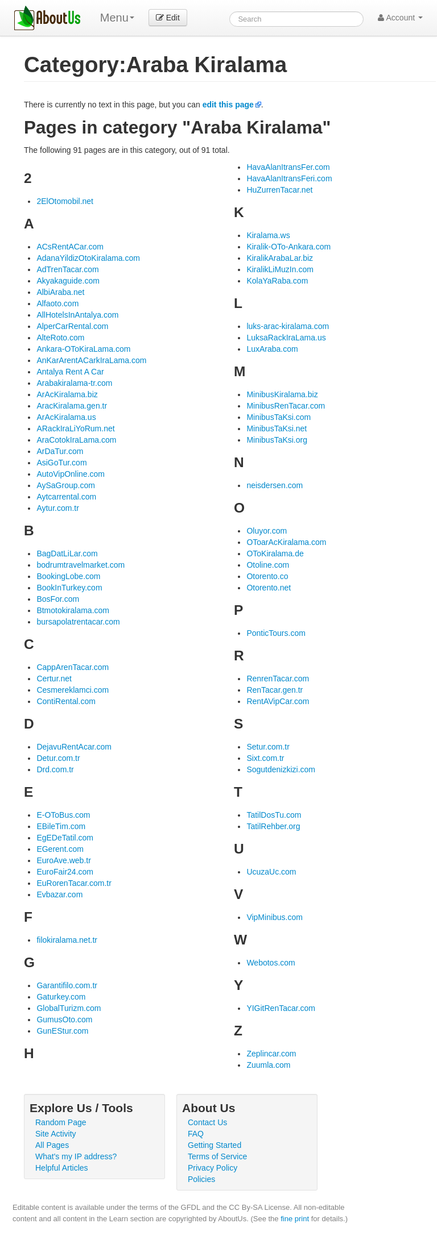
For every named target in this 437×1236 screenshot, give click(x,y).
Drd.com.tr (54, 769)
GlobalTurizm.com (68, 1008)
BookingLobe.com (68, 576)
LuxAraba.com (272, 348)
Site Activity (55, 1133)
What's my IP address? (76, 1156)
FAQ (196, 1133)
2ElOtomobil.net (64, 201)
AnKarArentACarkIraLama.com (91, 360)
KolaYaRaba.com (277, 280)
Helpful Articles (61, 1167)
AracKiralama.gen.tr (71, 405)
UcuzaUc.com (271, 871)
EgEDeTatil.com (64, 837)
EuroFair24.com (64, 871)
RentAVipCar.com (277, 701)
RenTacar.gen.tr (274, 689)
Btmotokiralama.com (72, 610)
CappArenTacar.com (72, 667)
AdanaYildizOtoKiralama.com (88, 258)
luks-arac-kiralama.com (287, 326)
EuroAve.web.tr (63, 860)
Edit (168, 17)
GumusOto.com (64, 1019)
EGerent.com (59, 849)
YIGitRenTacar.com (280, 1008)
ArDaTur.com (59, 451)
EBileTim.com (60, 826)
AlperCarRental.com (72, 326)
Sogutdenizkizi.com (280, 769)
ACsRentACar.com (69, 246)
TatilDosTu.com (273, 814)
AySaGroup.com (65, 485)
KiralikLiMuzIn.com (279, 269)
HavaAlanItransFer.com (287, 167)
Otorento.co (267, 576)
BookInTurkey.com (69, 587)
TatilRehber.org (273, 826)
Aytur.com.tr (57, 508)
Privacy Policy (212, 1167)
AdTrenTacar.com (67, 269)
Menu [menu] (117, 17)
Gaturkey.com (60, 996)
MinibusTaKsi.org (276, 439)
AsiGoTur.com (61, 462)
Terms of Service (217, 1156)
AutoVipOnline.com (70, 473)
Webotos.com (270, 962)
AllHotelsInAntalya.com (77, 314)
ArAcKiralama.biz (66, 394)
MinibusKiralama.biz (282, 394)
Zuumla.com (268, 1064)
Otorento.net (268, 587)
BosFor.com (57, 599)
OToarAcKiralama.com (286, 542)
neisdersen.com (274, 485)
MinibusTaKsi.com (278, 417)
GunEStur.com (62, 1030)
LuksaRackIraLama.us (285, 337)
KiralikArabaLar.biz (279, 258)
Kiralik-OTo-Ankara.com (288, 246)
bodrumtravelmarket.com (80, 564)
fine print (295, 1218)
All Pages (52, 1145)
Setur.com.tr (267, 746)
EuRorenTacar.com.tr (74, 883)
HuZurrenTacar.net (279, 189)
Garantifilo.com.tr (66, 985)
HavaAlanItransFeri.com (289, 178)
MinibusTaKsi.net (276, 428)
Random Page (60, 1122)
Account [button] (400, 17)
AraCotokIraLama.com (76, 439)
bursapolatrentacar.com (77, 621)
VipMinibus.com (274, 917)
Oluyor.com (266, 530)
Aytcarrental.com (66, 496)
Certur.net (53, 678)
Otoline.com (267, 564)
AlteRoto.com (60, 337)
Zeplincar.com (271, 1053)
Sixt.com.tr (265, 758)
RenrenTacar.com (277, 678)
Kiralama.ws (268, 235)
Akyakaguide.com (68, 280)
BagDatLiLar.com (66, 553)
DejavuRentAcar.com (74, 746)
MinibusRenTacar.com (285, 405)
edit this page (228, 104)
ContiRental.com (66, 701)
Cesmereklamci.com (72, 689)
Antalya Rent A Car (70, 371)
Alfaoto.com (57, 303)
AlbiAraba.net (60, 292)
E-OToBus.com (63, 814)
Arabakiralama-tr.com (74, 383)
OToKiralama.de (274, 553)
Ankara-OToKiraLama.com (83, 348)
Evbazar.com (59, 894)
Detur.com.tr (58, 758)
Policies (201, 1179)
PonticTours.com (275, 633)
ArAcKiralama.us (66, 417)
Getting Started (214, 1145)
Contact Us (207, 1122)
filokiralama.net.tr (66, 939)
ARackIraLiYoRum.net (75, 428)
